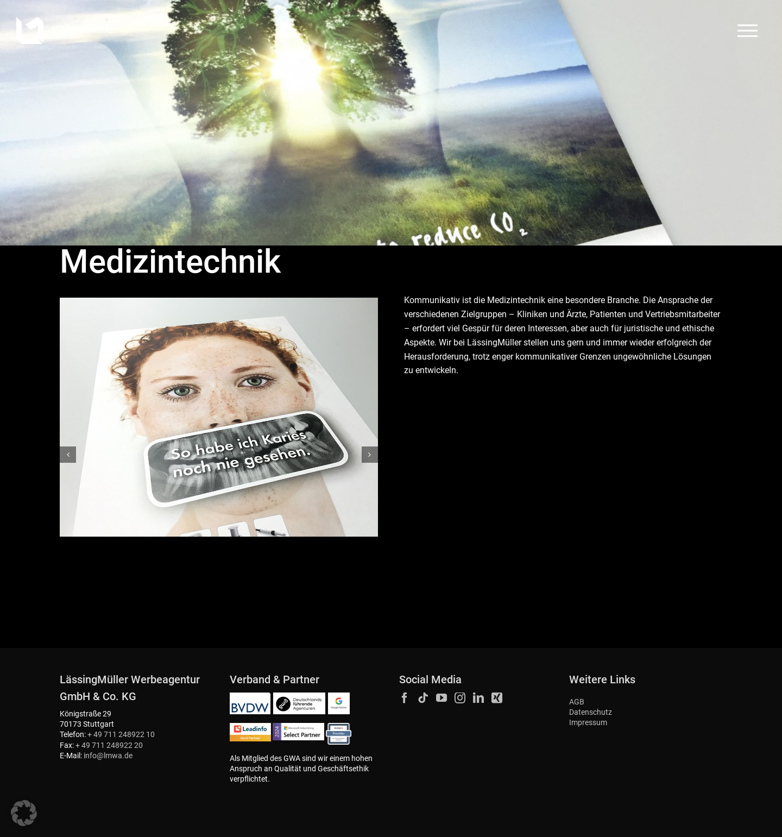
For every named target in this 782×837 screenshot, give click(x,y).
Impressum (588, 722)
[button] (68, 454)
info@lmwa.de (108, 755)
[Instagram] (460, 698)
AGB (576, 702)
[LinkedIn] (478, 698)
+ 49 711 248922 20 (109, 745)
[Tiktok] (423, 698)
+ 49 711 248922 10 (121, 734)
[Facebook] (404, 698)
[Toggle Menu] (748, 30)
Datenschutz (590, 712)
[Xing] (496, 698)
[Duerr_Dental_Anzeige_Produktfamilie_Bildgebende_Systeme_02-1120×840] (219, 417)
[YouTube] (441, 698)
